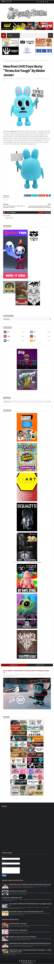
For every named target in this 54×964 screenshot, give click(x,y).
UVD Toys (28, 60)
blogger (41, 212)
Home (4, 60)
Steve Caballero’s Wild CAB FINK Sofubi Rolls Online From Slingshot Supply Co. (26, 671)
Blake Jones (9, 60)
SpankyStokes (22, 60)
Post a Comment (9, 218)
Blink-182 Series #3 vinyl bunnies (18, 930)
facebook (47, 212)
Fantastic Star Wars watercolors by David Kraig (22, 937)
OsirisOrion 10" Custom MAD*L (18, 891)
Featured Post (14, 665)
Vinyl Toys (33, 60)
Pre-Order (15, 60)
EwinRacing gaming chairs (35, 562)
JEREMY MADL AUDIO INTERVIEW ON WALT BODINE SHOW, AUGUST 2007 (30, 884)
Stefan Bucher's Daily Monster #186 (12, 897)
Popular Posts (40, 665)
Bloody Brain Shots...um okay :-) (18, 923)
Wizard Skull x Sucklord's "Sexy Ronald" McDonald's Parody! (26, 911)
